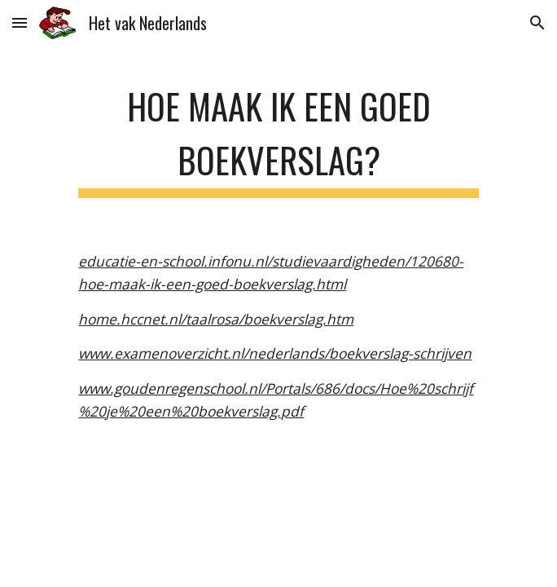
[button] (19, 22)
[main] (278, 136)
